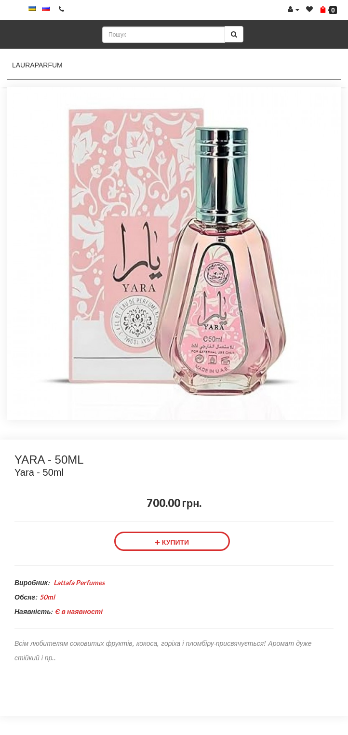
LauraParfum (37, 65)
